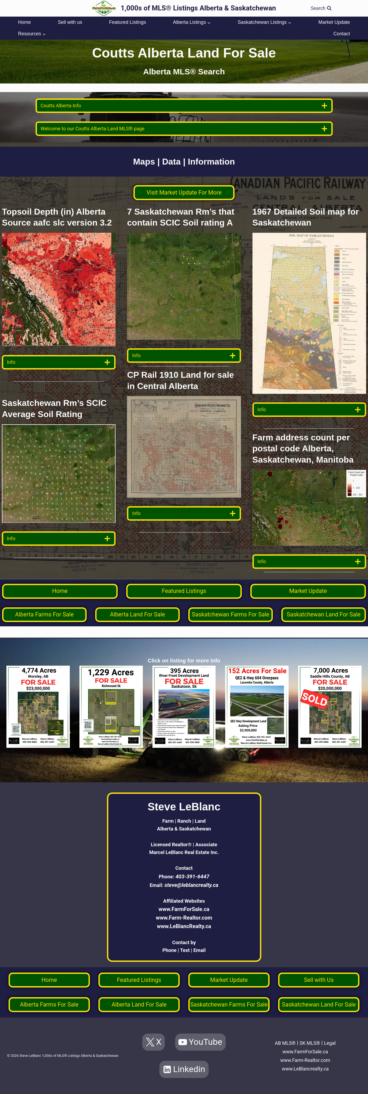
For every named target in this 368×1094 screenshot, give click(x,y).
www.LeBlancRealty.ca (184, 924)
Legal (332, 1043)
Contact (341, 33)
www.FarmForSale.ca (184, 907)
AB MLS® (283, 1043)
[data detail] (59, 362)
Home (24, 22)
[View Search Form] (321, 8)
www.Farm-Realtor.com (184, 915)
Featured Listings (127, 22)
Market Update (334, 22)
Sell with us (70, 22)
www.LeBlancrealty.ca (305, 1068)
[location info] (184, 105)
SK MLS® (310, 1043)
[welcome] (184, 128)
